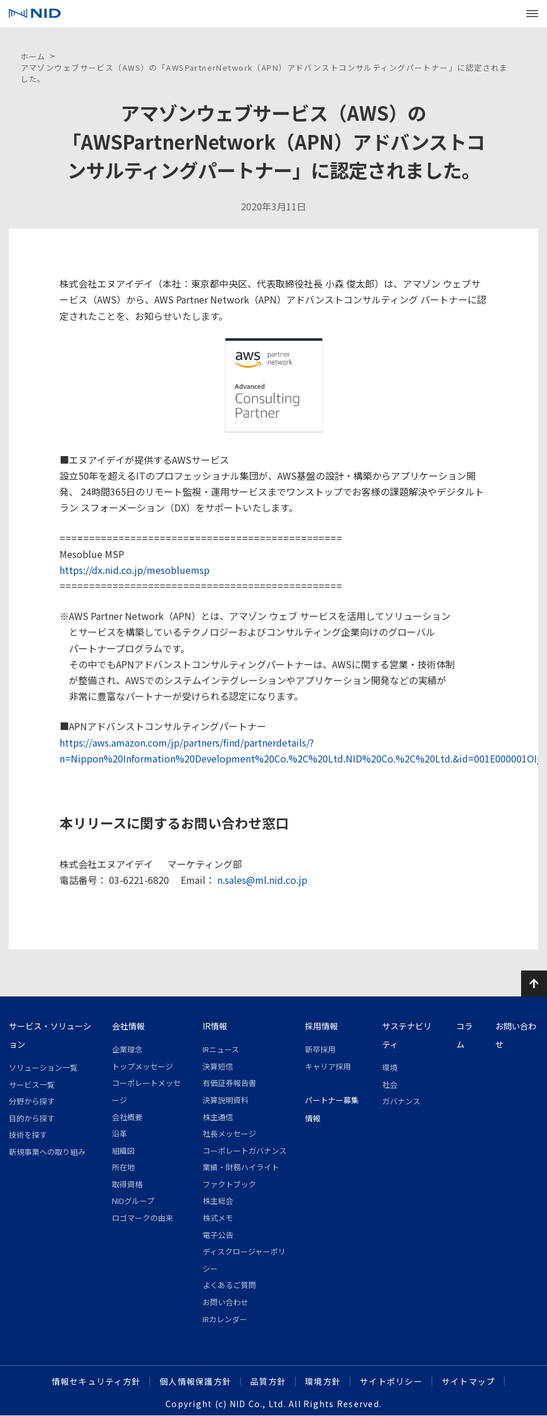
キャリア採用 (328, 1066)
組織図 (123, 1150)
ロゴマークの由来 (142, 1217)
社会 (389, 1084)
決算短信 (218, 1066)
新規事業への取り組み (47, 1151)
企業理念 (127, 1049)
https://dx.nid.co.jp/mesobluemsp (134, 570)
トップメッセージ (142, 1066)
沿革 (119, 1133)
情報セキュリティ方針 (96, 1381)
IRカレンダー (225, 1319)
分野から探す (32, 1101)
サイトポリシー (391, 1381)
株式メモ (218, 1217)
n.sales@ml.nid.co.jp (261, 880)
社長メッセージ (229, 1133)
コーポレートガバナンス (245, 1150)
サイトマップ (469, 1381)
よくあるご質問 (229, 1284)
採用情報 (321, 1026)
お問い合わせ (225, 1302)
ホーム (33, 56)
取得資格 (127, 1184)
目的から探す (32, 1118)
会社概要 (127, 1117)
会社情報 (128, 1026)
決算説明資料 (225, 1099)
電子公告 (218, 1234)
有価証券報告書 (229, 1082)
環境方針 (323, 1381)
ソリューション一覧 (43, 1067)
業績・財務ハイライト (241, 1167)
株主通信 (218, 1117)
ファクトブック (229, 1184)
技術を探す (28, 1134)
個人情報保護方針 (195, 1381)
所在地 (123, 1167)
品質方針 (268, 1381)
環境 (389, 1067)
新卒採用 (320, 1049)
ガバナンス (401, 1101)
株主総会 (218, 1200)
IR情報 (215, 1026)
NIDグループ (133, 1200)
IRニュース (221, 1049)
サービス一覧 (32, 1084)
